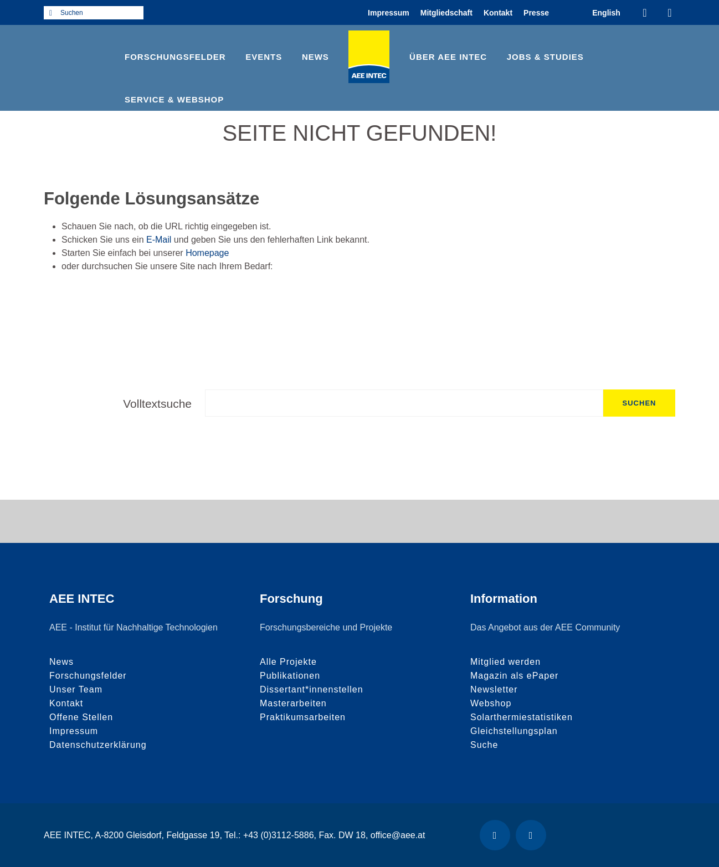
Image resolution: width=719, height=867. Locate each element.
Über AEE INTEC (448, 56)
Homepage (207, 253)
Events (263, 56)
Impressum (388, 12)
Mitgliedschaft (446, 12)
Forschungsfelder (175, 56)
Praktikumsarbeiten (303, 717)
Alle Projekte (288, 661)
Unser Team (75, 689)
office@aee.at (398, 835)
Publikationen (290, 675)
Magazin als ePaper (514, 675)
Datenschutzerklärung (98, 745)
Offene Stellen (81, 717)
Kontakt (498, 12)
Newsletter (494, 689)
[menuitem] (606, 12)
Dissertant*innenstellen (311, 689)
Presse (536, 12)
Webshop (490, 703)
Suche (484, 745)
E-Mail (158, 239)
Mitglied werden (505, 661)
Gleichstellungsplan (514, 731)
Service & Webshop (174, 99)
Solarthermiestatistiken (521, 717)
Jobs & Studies (545, 56)
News (315, 56)
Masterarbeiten (293, 703)
